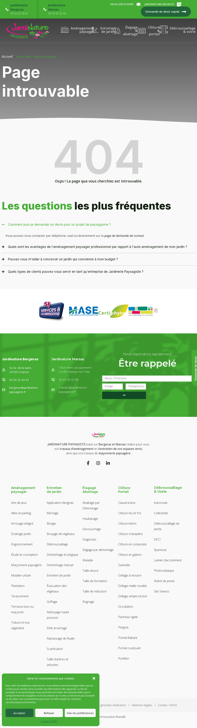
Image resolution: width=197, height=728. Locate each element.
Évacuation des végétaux (57, 588)
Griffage (52, 602)
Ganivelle (124, 565)
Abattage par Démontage (91, 505)
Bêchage (52, 513)
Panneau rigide (128, 617)
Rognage (88, 602)
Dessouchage (92, 529)
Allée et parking (21, 513)
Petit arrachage (57, 628)
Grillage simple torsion (132, 596)
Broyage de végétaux (61, 534)
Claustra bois (126, 503)
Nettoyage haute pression (58, 615)
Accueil (7, 56)
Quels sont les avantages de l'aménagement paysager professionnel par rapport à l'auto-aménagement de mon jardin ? (97, 247)
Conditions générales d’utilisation (106, 705)
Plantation (17, 586)
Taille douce (90, 571)
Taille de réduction (95, 591)
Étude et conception (24, 555)
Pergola (123, 627)
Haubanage (90, 519)
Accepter (19, 713)
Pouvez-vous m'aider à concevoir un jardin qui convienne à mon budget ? (63, 259)
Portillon (123, 658)
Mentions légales (142, 705)
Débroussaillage (57, 544)
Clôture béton (127, 523)
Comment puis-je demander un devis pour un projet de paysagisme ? (59, 224)
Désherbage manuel (60, 565)
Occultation (125, 607)
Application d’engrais (60, 503)
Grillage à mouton (130, 575)
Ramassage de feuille (61, 638)
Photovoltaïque (164, 571)
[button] (94, 678)
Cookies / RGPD (49, 721)
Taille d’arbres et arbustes (57, 662)
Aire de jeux (19, 503)
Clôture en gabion (130, 555)
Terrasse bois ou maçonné (22, 609)
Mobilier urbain (21, 575)
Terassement (20, 596)
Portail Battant (127, 638)
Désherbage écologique (62, 555)
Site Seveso (161, 591)
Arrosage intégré (22, 523)
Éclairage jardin (21, 534)
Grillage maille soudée (132, 586)
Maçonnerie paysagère (26, 565)
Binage (51, 523)
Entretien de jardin (59, 575)
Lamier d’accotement (168, 560)
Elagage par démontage (98, 550)
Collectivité (161, 513)
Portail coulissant (129, 648)
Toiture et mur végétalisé (20, 625)
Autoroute (161, 503)
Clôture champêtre (130, 534)
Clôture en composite (132, 544)
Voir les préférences (80, 713)
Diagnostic (89, 539)
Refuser (49, 713)
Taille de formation (95, 581)
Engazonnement (22, 544)
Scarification (55, 649)
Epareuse (160, 550)
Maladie (88, 560)
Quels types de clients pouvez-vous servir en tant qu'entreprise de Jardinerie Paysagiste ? (75, 272)
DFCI (157, 539)
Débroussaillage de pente (166, 526)
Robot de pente (164, 581)
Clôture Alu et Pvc (129, 513)
